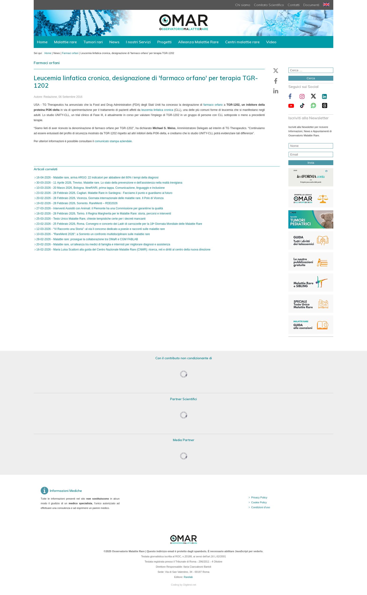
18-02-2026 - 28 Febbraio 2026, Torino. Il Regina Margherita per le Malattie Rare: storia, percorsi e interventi (103, 213)
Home (42, 42)
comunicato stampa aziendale (113, 141)
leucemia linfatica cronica (157, 110)
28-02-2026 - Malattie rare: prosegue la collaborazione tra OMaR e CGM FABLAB (87, 239)
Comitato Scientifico (269, 5)
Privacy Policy (259, 497)
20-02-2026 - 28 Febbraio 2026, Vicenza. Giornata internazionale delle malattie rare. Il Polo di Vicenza (100, 198)
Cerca (311, 78)
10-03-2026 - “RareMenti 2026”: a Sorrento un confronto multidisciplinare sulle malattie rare (93, 234)
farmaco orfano (213, 104)
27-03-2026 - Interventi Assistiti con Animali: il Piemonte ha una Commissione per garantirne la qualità (99, 208)
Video (271, 42)
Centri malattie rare (242, 42)
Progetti (164, 42)
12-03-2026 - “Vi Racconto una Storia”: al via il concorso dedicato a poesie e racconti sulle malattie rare (100, 229)
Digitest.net (189, 584)
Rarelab (188, 577)
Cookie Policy (259, 502)
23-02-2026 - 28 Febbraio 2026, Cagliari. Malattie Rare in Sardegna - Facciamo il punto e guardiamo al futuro (104, 193)
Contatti (294, 5)
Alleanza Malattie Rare (198, 42)
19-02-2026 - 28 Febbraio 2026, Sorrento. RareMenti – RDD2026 (76, 203)
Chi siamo (242, 5)
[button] (276, 70)
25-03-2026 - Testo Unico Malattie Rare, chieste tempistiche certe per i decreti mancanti (91, 218)
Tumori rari (93, 42)
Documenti (311, 5)
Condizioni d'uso (260, 507)
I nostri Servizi (138, 42)
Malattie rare (65, 42)
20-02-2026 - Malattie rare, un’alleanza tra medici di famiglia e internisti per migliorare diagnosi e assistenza (103, 244)
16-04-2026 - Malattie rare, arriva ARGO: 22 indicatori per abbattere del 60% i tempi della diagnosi (97, 177)
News (114, 42)
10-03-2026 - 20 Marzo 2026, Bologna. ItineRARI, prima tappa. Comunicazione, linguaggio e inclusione (100, 187)
